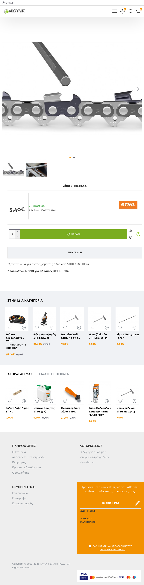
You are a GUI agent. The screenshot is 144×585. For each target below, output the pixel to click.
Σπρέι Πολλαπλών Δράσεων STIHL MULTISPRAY (100, 411)
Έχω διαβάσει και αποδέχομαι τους (110, 548)
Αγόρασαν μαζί (20, 374)
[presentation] (108, 532)
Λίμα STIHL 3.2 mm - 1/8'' (128, 336)
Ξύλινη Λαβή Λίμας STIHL (17, 410)
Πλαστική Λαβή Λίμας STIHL (70, 410)
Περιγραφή (75, 252)
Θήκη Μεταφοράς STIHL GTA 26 (45, 336)
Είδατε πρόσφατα (54, 374)
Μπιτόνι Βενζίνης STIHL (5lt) (44, 410)
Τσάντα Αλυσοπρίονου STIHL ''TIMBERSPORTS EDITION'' (16, 341)
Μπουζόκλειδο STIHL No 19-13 (98, 336)
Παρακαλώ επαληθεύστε (87, 520)
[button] (138, 89)
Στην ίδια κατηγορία (25, 300)
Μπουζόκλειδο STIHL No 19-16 (70, 336)
